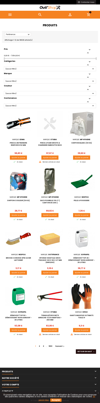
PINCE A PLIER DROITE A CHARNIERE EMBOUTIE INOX (50, 144)
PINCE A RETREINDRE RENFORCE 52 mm (18, 144)
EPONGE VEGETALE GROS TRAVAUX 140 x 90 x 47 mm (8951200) (50, 260)
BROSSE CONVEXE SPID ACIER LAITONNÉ (18, 259)
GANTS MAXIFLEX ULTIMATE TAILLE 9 (81, 316)
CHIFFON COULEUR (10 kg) (18, 200)
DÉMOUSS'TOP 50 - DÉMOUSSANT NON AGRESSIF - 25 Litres (18, 317)
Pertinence (18, 34)
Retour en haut (86, 351)
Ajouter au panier (18, 157)
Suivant (60, 346)
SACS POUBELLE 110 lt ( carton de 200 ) (50, 201)
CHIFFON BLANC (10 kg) (81, 143)
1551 (50, 346)
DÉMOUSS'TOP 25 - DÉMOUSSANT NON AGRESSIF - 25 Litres (81, 260)
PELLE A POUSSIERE (81, 200)
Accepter (56, 400)
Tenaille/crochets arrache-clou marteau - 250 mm (50, 317)
